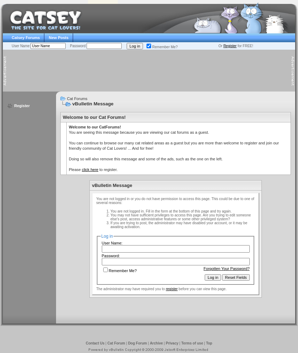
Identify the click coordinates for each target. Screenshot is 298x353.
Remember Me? (162, 47)
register (171, 289)
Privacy (172, 343)
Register (230, 46)
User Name (21, 46)
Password (78, 46)
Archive (156, 343)
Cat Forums (77, 98)
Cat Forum (116, 343)
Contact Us (95, 343)
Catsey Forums (26, 37)
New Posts (58, 37)
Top (209, 343)
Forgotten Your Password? (227, 268)
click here (90, 169)
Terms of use (192, 343)
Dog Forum (137, 343)
